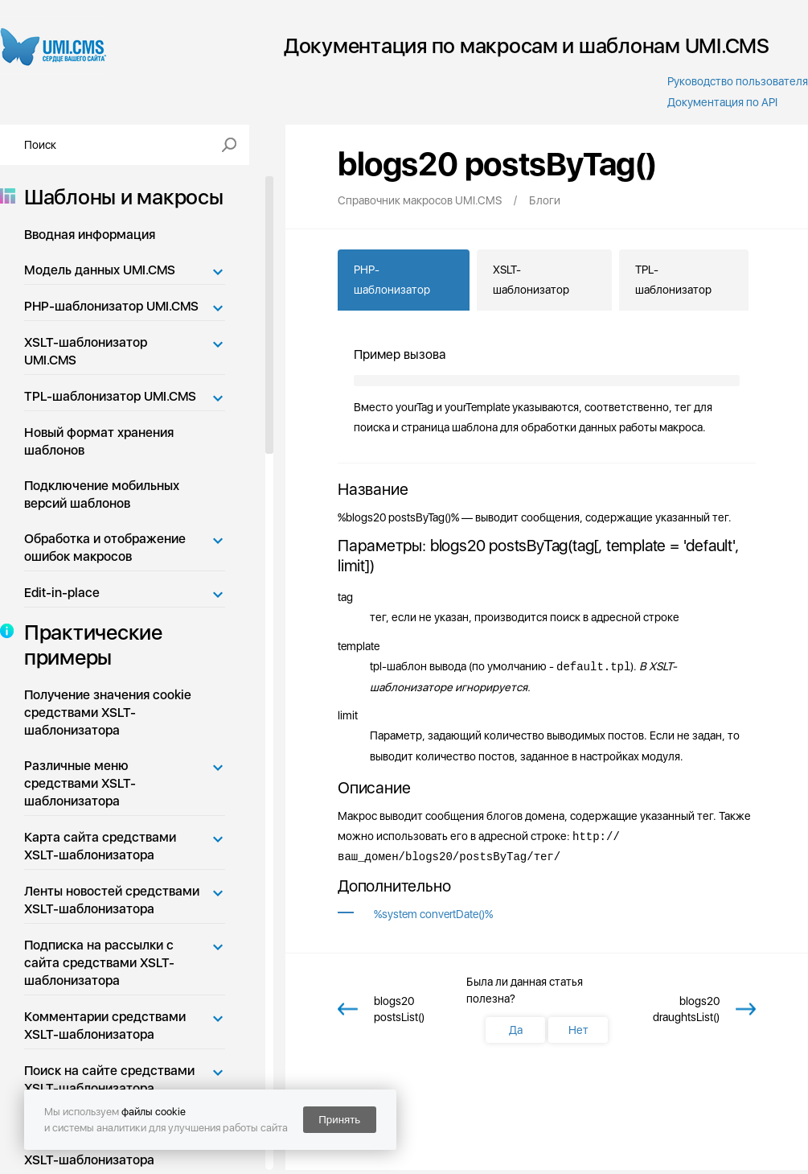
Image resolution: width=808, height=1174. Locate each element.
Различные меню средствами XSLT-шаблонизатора (80, 783)
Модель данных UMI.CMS (99, 270)
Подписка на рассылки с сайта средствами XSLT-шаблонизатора (99, 962)
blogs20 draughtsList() (686, 1009)
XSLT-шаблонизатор (531, 279)
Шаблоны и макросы (119, 196)
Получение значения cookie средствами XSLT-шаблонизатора (107, 712)
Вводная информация (89, 234)
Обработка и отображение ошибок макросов (105, 547)
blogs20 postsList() (399, 1009)
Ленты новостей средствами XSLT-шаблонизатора (111, 900)
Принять (339, 1120)
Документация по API (722, 102)
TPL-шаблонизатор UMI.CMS (110, 396)
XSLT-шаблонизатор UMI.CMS (85, 351)
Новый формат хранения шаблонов (99, 441)
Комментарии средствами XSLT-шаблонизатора (105, 1025)
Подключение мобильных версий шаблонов (101, 494)
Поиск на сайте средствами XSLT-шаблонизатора (109, 1079)
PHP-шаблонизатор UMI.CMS (111, 306)
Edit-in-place (62, 592)
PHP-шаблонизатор (392, 279)
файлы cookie (153, 1112)
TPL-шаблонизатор (673, 279)
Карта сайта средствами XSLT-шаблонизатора (100, 846)
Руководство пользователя (737, 81)
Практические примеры (88, 644)
